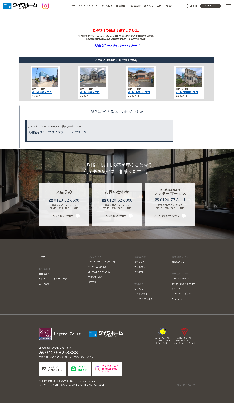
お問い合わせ (178, 298)
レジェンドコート (88, 5)
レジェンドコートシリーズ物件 (53, 278)
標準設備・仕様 (95, 277)
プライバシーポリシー (182, 293)
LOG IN (193, 6)
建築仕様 (121, 5)
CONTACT (210, 6)
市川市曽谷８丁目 (42, 92)
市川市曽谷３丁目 (90, 92)
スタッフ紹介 (140, 293)
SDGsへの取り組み (143, 298)
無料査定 (138, 272)
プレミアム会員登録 (97, 267)
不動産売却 (135, 5)
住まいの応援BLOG (167, 5)
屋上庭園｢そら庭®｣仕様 (99, 272)
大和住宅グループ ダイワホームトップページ (117, 45)
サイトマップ (178, 288)
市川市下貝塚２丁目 (187, 92)
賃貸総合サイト (179, 262)
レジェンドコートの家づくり (101, 262)
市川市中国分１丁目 (139, 92)
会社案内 (148, 5)
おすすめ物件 (45, 283)
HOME (72, 5)
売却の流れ (139, 267)
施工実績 (92, 282)
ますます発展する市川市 (183, 283)
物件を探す (107, 5)
